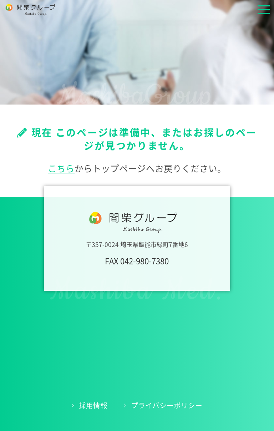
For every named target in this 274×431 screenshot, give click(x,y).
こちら (61, 168)
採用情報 (93, 405)
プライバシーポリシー (166, 405)
